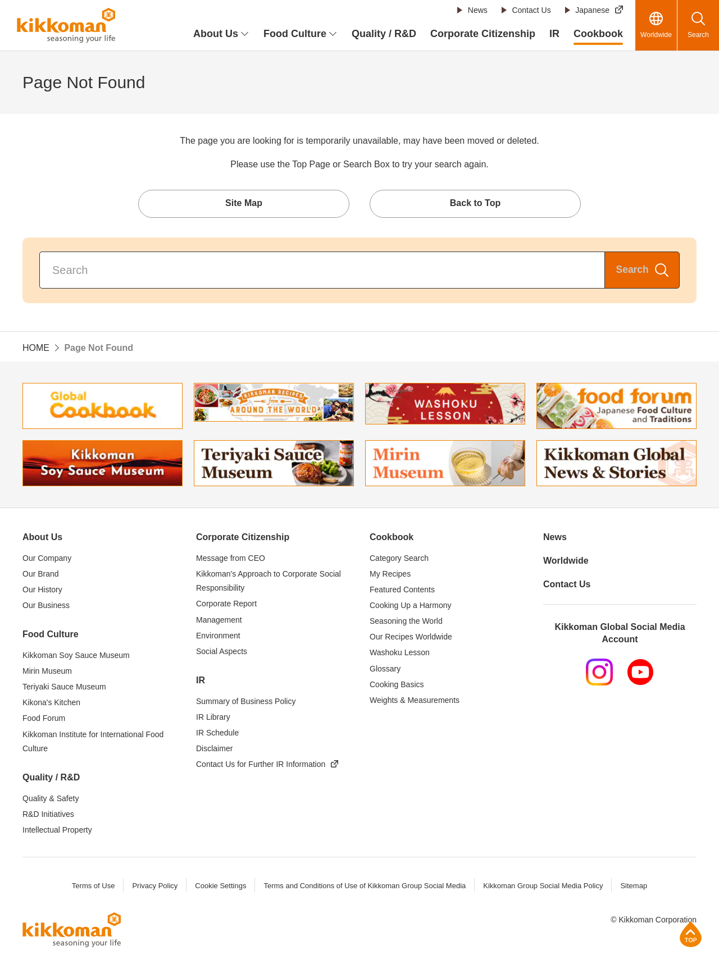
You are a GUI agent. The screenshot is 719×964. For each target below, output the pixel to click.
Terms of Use (93, 886)
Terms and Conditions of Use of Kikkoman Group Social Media (364, 886)
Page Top (690, 934)
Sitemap (633, 886)
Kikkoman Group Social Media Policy (543, 886)
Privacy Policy (155, 886)
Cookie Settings (220, 886)
